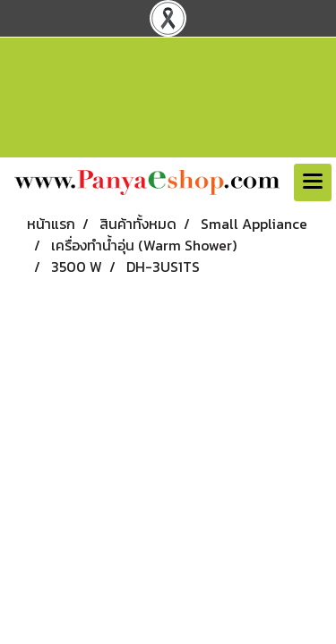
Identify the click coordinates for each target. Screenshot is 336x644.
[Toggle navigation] (312, 182)
